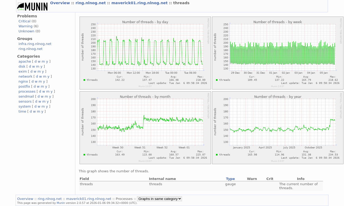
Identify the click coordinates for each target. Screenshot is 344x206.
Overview (60, 3)
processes (27, 91)
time (22, 111)
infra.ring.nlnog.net (34, 44)
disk (21, 66)
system (24, 106)
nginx (23, 81)
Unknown (26, 31)
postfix (24, 86)
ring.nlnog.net (91, 3)
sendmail (26, 96)
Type (230, 179)
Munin (61, 202)
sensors (25, 101)
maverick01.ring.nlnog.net (140, 3)
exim (22, 71)
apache (24, 61)
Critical (24, 21)
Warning (25, 26)
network (25, 76)
